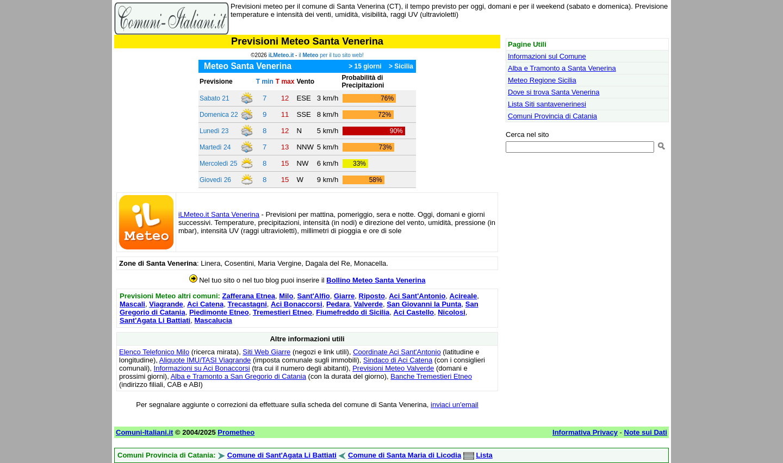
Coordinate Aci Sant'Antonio (396, 352)
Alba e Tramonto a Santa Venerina (562, 68)
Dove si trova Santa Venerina (553, 92)
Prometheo (235, 432)
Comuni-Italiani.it (144, 432)
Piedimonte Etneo (219, 312)
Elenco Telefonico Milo (154, 352)
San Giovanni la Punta (424, 304)
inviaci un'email (454, 405)
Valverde (368, 304)
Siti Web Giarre (266, 352)
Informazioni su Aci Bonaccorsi (202, 368)
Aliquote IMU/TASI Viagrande (205, 360)
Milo (286, 296)
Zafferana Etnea (249, 296)
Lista (484, 455)
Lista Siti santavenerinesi (547, 104)
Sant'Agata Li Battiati (155, 320)
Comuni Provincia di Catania (552, 116)
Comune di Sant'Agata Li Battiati (282, 455)
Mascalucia (213, 320)
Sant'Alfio (313, 296)
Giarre (344, 296)
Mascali (132, 304)
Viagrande (166, 304)
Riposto (372, 296)
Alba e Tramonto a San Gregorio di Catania (238, 376)
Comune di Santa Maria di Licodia (404, 455)
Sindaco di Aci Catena (397, 360)
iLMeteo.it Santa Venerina (218, 214)
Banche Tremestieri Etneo (431, 376)
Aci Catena (205, 304)
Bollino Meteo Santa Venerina (375, 280)
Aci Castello (414, 312)
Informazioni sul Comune (547, 56)
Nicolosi (451, 312)
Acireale (463, 296)
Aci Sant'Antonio (417, 296)
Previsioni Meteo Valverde (393, 368)
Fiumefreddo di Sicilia (352, 312)
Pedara (338, 304)
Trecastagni (247, 304)
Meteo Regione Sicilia (542, 80)
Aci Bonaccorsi (296, 304)
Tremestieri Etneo (282, 312)
